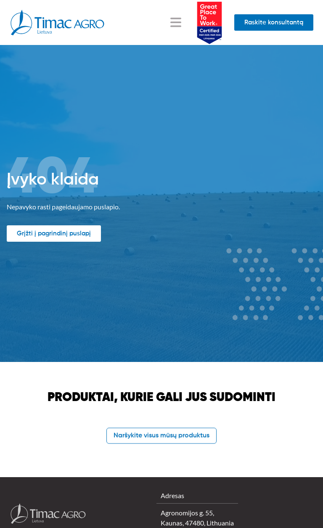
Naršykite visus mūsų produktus (161, 436)
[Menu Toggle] (175, 22)
